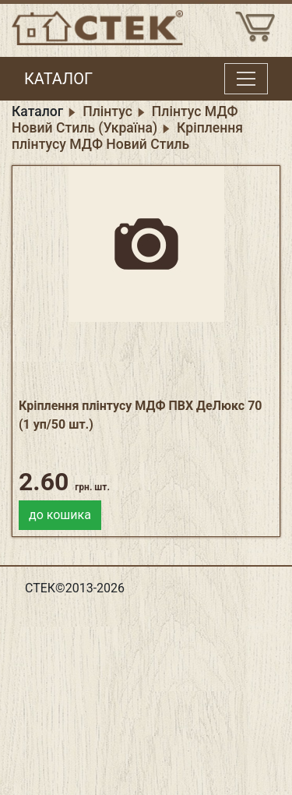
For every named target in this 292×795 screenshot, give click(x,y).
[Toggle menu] (246, 78)
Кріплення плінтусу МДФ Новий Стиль (127, 136)
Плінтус (107, 111)
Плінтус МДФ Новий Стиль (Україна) (125, 120)
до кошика (60, 514)
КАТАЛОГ (58, 78)
